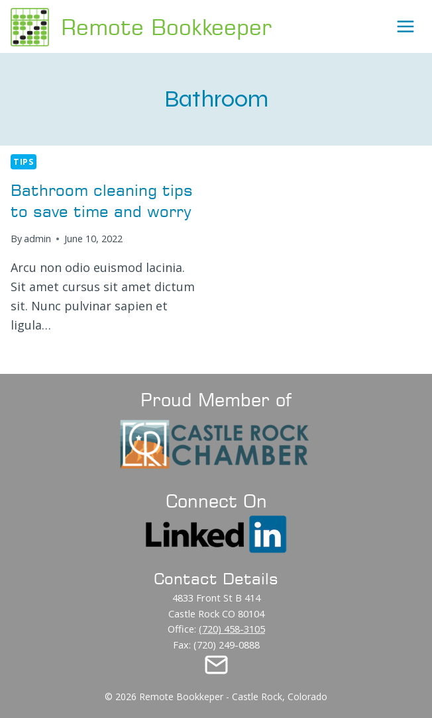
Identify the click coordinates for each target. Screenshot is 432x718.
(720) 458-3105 (232, 628)
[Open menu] (405, 26)
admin (37, 238)
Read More (47, 356)
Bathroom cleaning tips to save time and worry (102, 200)
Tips (23, 161)
